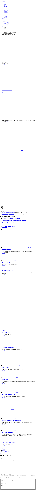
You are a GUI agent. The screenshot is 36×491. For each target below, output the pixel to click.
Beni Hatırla (3, 483)
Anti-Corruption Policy (6, 451)
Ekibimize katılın (6, 249)
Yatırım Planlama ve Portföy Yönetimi (11, 420)
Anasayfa (3, 447)
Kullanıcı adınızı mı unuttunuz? (8, 487)
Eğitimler (3, 450)
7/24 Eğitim (5, 379)
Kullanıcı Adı (3, 480)
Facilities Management (8, 347)
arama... (5, 27)
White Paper (5, 367)
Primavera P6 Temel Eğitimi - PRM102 (8, 212)
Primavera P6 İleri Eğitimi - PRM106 (8, 214)
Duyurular (3, 449)
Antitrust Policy (4, 452)
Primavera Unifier (6, 332)
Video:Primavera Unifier (8, 442)
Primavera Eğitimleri (7, 432)
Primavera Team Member (8, 394)
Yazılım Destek (6, 262)
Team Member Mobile (8, 270)
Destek (3, 448)
